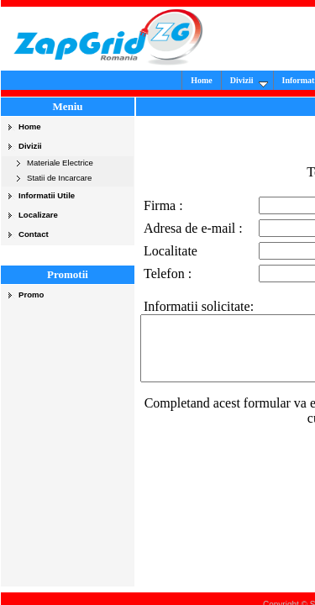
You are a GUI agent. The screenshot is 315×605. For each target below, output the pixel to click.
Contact (33, 234)
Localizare (38, 214)
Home (213, 80)
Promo (31, 294)
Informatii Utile (46, 195)
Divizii (261, 81)
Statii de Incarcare (59, 177)
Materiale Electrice (60, 162)
